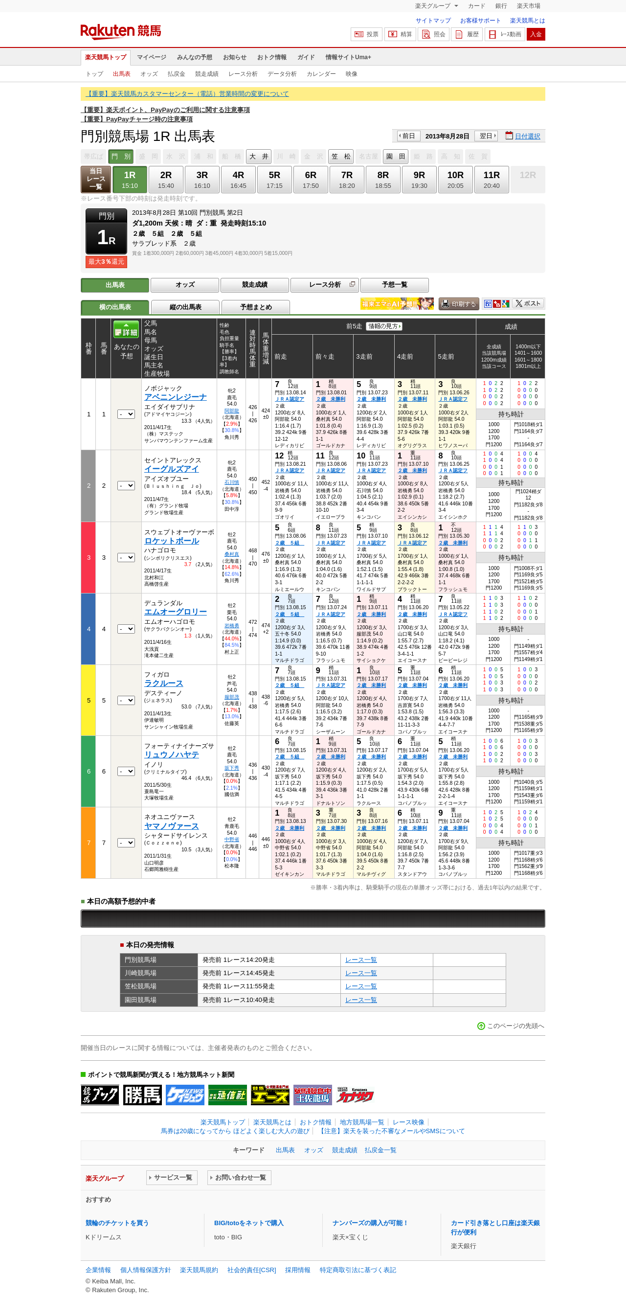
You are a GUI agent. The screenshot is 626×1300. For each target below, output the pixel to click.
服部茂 (231, 697)
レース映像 (409, 1122)
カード (477, 5)
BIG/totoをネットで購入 (249, 1223)
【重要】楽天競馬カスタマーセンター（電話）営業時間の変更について (187, 93)
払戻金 (176, 73)
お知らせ (234, 57)
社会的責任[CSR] (251, 1270)
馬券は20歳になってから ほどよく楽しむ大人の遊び (235, 1131)
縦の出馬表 (185, 307)
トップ (94, 73)
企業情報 (98, 1270)
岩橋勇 (231, 625)
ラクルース (163, 683)
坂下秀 (231, 768)
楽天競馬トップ (105, 57)
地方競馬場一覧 (362, 1122)
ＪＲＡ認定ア (289, 399)
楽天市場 (528, 5)
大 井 (258, 156)
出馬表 (122, 73)
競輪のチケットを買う (117, 1223)
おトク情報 (272, 57)
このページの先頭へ (515, 1025)
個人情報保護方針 (145, 1270)
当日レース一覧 (96, 178)
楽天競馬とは (527, 20)
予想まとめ (256, 307)
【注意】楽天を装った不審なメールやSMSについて (391, 1131)
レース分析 (243, 73)
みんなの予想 (194, 57)
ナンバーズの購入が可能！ (371, 1223)
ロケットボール (171, 541)
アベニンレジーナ (175, 397)
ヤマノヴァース (171, 826)
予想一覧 (394, 284)
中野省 (231, 839)
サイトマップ (433, 20)
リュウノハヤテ (171, 755)
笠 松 (341, 156)
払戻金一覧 (381, 1150)
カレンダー (321, 73)
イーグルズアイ (171, 469)
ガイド (306, 57)
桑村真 (231, 554)
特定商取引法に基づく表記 (358, 1270)
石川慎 (231, 482)
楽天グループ (433, 5)
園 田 (395, 156)
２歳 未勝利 (330, 399)
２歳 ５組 (289, 543)
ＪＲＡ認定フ (453, 399)
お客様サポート (480, 20)
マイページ (151, 57)
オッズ (149, 73)
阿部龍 (231, 410)
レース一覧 (361, 959)
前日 (408, 135)
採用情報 (298, 1270)
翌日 (486, 135)
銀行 (501, 5)
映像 (352, 73)
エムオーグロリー (175, 612)
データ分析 (282, 73)
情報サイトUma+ (348, 57)
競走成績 (207, 73)
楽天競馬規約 (199, 1270)
